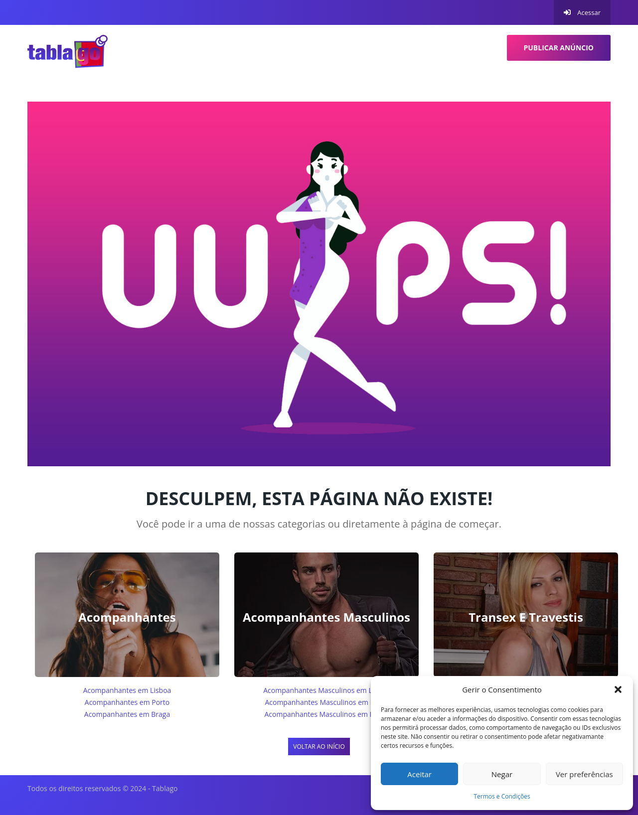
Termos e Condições (502, 796)
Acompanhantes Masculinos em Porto (326, 702)
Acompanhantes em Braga (127, 714)
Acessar (582, 12)
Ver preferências (584, 774)
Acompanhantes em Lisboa (127, 690)
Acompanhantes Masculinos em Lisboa (326, 690)
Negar (501, 774)
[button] (618, 689)
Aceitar (419, 774)
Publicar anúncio (559, 47)
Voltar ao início (319, 746)
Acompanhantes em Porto (127, 702)
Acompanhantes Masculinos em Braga (326, 714)
